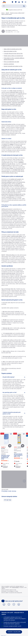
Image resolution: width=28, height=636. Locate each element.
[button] (26, 2)
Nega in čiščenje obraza (6, 14)
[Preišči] (23, 6)
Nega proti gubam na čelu (10, 51)
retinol (11, 144)
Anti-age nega (7, 500)
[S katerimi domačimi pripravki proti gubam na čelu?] (14, 413)
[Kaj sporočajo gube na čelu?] (14, 392)
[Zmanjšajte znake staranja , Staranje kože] (14, 482)
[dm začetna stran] (4, 2)
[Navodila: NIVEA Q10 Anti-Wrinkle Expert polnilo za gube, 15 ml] (16, 461)
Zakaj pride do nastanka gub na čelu (13, 49)
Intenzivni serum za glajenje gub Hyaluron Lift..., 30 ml (5, 457)
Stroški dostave (15, 587)
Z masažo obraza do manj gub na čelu (13, 53)
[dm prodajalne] (12, 2)
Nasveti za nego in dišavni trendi (17, 12)
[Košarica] (22, 2)
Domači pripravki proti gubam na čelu (13, 66)
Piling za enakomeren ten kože (11, 61)
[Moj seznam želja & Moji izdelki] (16, 2)
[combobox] (14, 6)
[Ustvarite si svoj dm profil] (14, 632)
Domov (3, 12)
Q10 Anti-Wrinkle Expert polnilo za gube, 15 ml (18, 455)
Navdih (7, 12)
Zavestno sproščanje (9, 64)
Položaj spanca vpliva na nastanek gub (13, 55)
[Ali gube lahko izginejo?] (14, 377)
